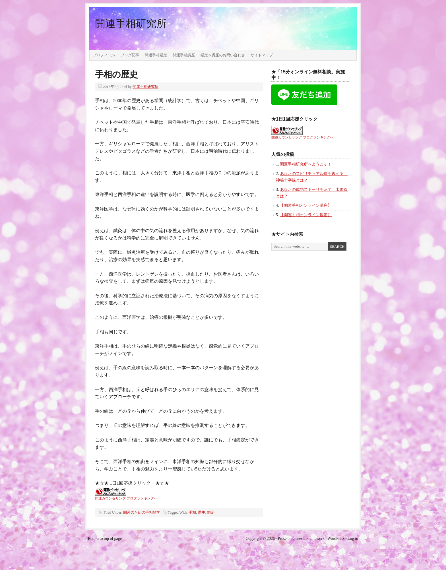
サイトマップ (262, 55)
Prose (282, 538)
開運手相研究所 (131, 23)
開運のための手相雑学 (141, 512)
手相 (192, 512)
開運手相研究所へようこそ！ (306, 164)
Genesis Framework (309, 538)
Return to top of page (105, 538)
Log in (353, 538)
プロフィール (104, 55)
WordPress (335, 538)
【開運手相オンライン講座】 (306, 205)
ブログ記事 (130, 55)
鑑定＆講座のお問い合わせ (223, 55)
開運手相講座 (184, 55)
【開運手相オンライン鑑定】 (306, 215)
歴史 (201, 512)
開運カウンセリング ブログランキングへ (126, 498)
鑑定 (210, 512)
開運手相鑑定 (156, 55)
